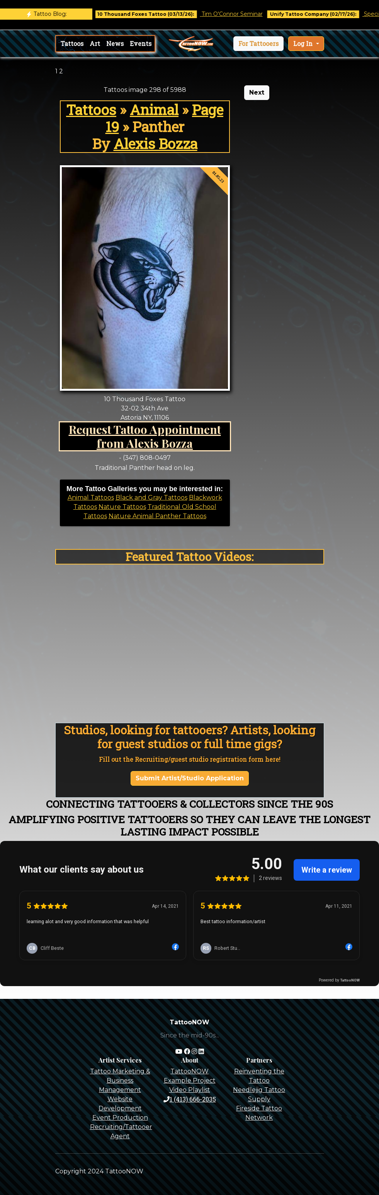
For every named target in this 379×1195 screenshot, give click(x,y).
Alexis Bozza (155, 143)
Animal (154, 109)
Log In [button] (303, 43)
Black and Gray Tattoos (151, 497)
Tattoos (72, 43)
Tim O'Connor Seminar (237, 13)
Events (140, 43)
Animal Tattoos (91, 497)
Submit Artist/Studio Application (190, 778)
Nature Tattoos (122, 506)
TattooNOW (189, 1071)
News (115, 43)
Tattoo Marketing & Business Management (120, 1080)
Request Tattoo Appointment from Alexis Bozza (145, 436)
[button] (258, 43)
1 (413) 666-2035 (189, 1099)
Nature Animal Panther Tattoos (157, 516)
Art (95, 43)
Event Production (120, 1117)
